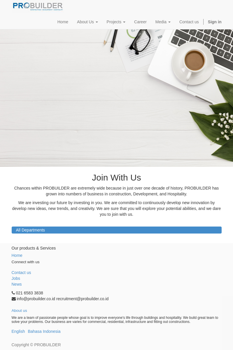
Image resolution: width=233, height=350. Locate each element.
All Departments (30, 230)
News (17, 284)
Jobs (16, 278)
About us (19, 310)
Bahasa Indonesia (44, 331)
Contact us (21, 272)
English (18, 331)
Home (17, 255)
